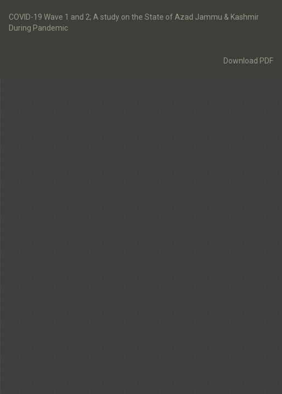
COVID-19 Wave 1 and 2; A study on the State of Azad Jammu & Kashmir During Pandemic (134, 22)
